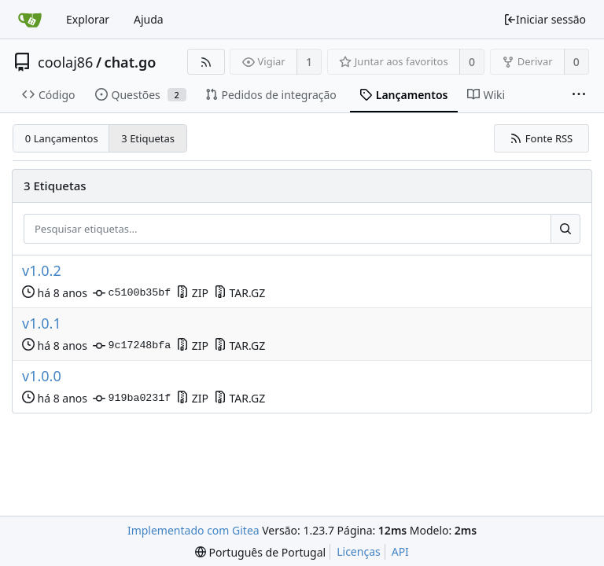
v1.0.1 (41, 323)
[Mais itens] (578, 95)
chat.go (131, 62)
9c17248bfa (132, 346)
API (400, 551)
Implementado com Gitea (193, 530)
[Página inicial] (30, 20)
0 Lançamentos (61, 138)
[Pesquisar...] (565, 229)
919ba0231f (132, 398)
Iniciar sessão (544, 19)
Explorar (87, 19)
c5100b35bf (132, 293)
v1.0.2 (41, 271)
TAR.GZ (239, 292)
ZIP (192, 292)
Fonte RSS (541, 138)
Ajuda (149, 19)
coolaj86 (65, 62)
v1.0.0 (41, 376)
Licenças (359, 551)
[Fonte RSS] (205, 62)
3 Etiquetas (148, 138)
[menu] (260, 552)
